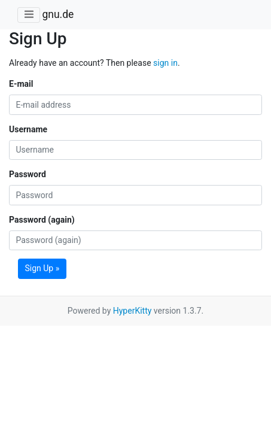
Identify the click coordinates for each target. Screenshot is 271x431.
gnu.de (58, 14)
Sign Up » (42, 268)
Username (28, 129)
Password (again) (42, 219)
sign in (165, 63)
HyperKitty (132, 310)
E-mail (21, 84)
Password (27, 174)
